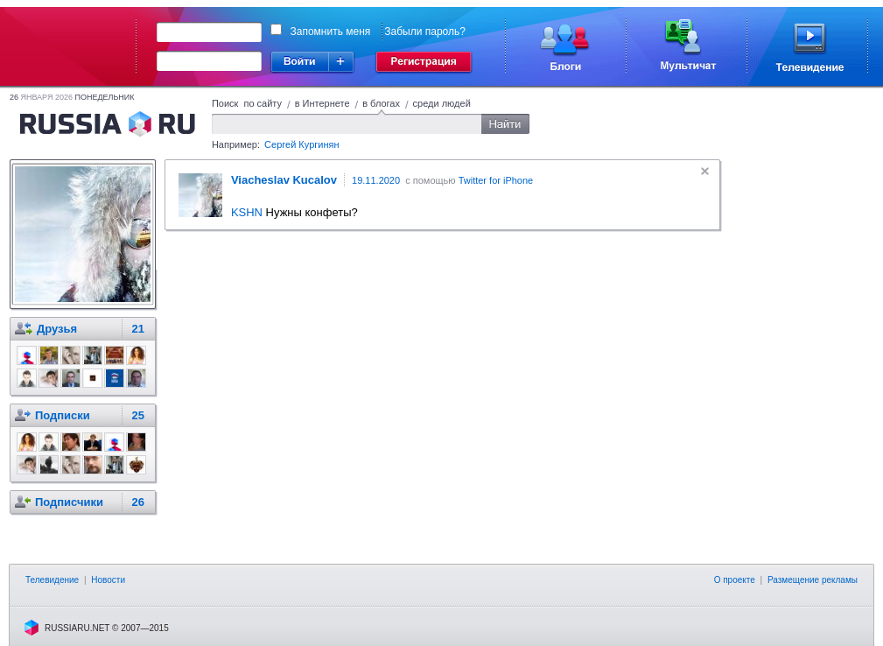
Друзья (57, 328)
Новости (108, 580)
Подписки (62, 415)
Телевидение (52, 580)
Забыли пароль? (425, 31)
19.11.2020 (376, 180)
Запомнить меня (331, 31)
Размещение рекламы (812, 580)
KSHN (247, 212)
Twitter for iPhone (496, 180)
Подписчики (69, 502)
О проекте (734, 580)
